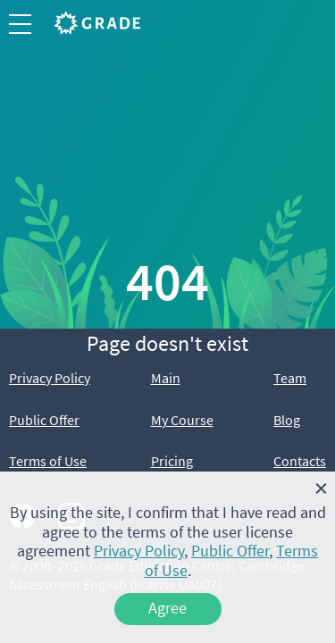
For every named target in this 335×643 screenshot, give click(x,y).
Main (165, 378)
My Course (182, 420)
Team (289, 378)
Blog (286, 420)
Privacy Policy (49, 378)
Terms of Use (48, 461)
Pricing (172, 461)
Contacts (299, 461)
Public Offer (44, 420)
